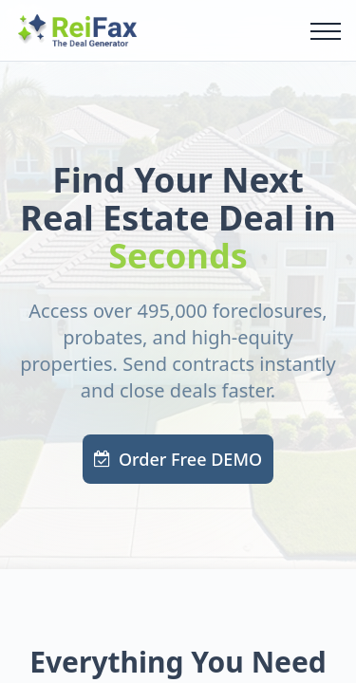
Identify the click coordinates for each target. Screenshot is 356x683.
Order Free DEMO (178, 459)
